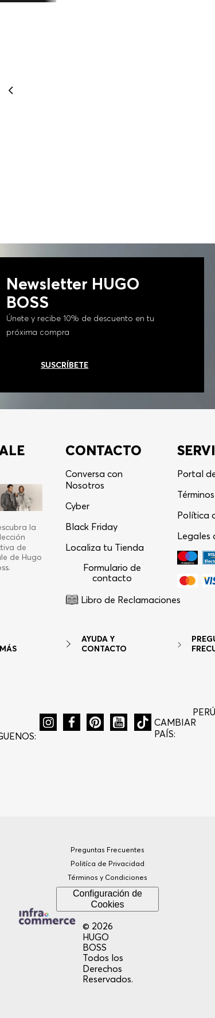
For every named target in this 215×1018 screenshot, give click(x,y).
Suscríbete (64, 365)
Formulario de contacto (112, 573)
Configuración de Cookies (107, 899)
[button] (48, 722)
